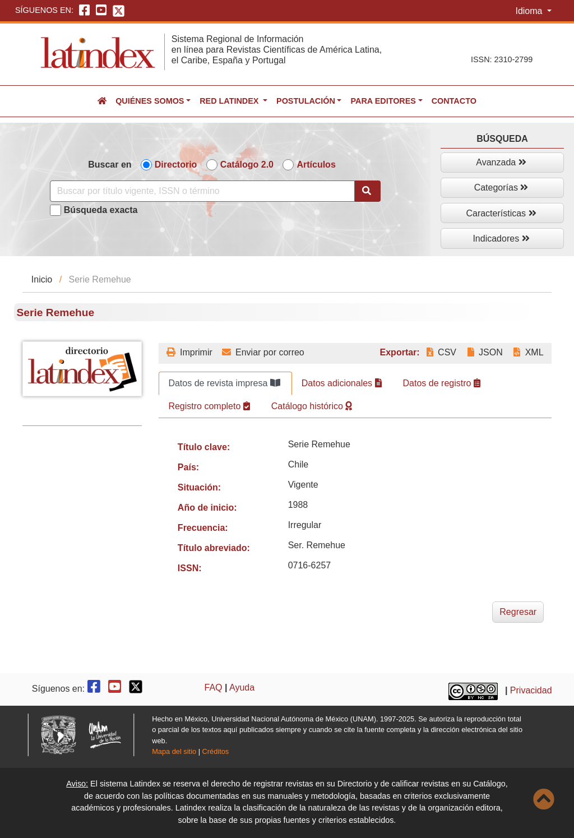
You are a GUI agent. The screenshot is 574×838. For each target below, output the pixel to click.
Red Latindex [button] (230, 100)
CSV (441, 352)
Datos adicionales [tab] (342, 383)
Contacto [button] (454, 100)
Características (501, 213)
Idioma (529, 11)
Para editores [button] (382, 100)
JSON (485, 352)
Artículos (316, 164)
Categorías (501, 187)
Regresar (517, 612)
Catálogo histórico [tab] (312, 406)
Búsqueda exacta (101, 210)
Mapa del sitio (174, 751)
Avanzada (501, 162)
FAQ (214, 687)
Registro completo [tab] (208, 406)
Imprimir (189, 352)
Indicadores (501, 238)
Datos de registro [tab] (441, 383)
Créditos (215, 751)
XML (528, 352)
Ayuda (241, 687)
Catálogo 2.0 (247, 164)
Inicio (41, 279)
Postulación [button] (305, 100)
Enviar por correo (263, 352)
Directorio (176, 164)
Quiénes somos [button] (149, 100)
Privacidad (531, 690)
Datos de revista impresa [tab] (224, 383)
